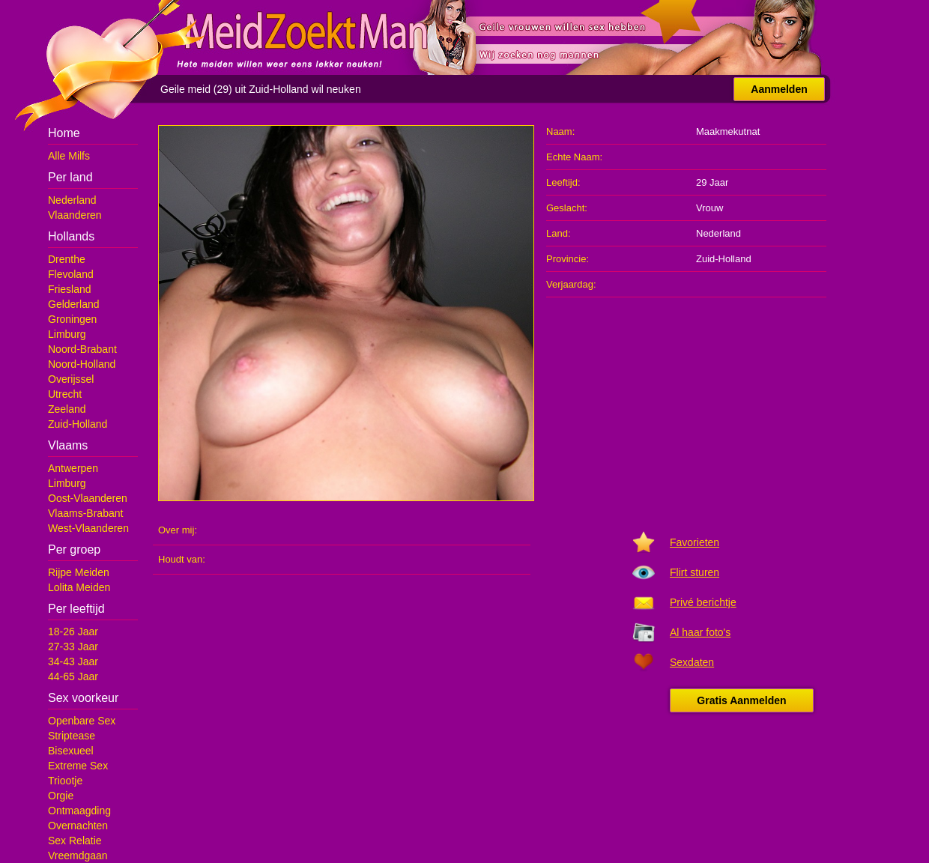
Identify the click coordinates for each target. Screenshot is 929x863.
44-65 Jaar (73, 676)
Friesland (69, 289)
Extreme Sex (78, 766)
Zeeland (67, 409)
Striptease (71, 736)
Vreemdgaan (78, 856)
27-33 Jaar (73, 646)
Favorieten (694, 542)
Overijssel (71, 379)
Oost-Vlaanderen (87, 498)
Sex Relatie (75, 841)
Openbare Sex (81, 721)
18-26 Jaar (73, 632)
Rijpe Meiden (78, 572)
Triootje (65, 781)
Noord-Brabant (82, 349)
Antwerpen (73, 468)
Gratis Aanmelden (741, 700)
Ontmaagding (79, 811)
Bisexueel (71, 751)
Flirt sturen (694, 572)
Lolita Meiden (79, 587)
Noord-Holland (81, 364)
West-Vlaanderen (88, 528)
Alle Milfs (69, 156)
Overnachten (78, 826)
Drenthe (66, 259)
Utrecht (65, 394)
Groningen (72, 319)
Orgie (60, 796)
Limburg (67, 334)
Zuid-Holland (77, 424)
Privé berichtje (703, 602)
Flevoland (71, 274)
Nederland (72, 200)
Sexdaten (692, 662)
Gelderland (74, 304)
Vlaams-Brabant (85, 513)
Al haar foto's (700, 632)
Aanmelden (779, 89)
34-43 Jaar (73, 661)
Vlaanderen (75, 215)
